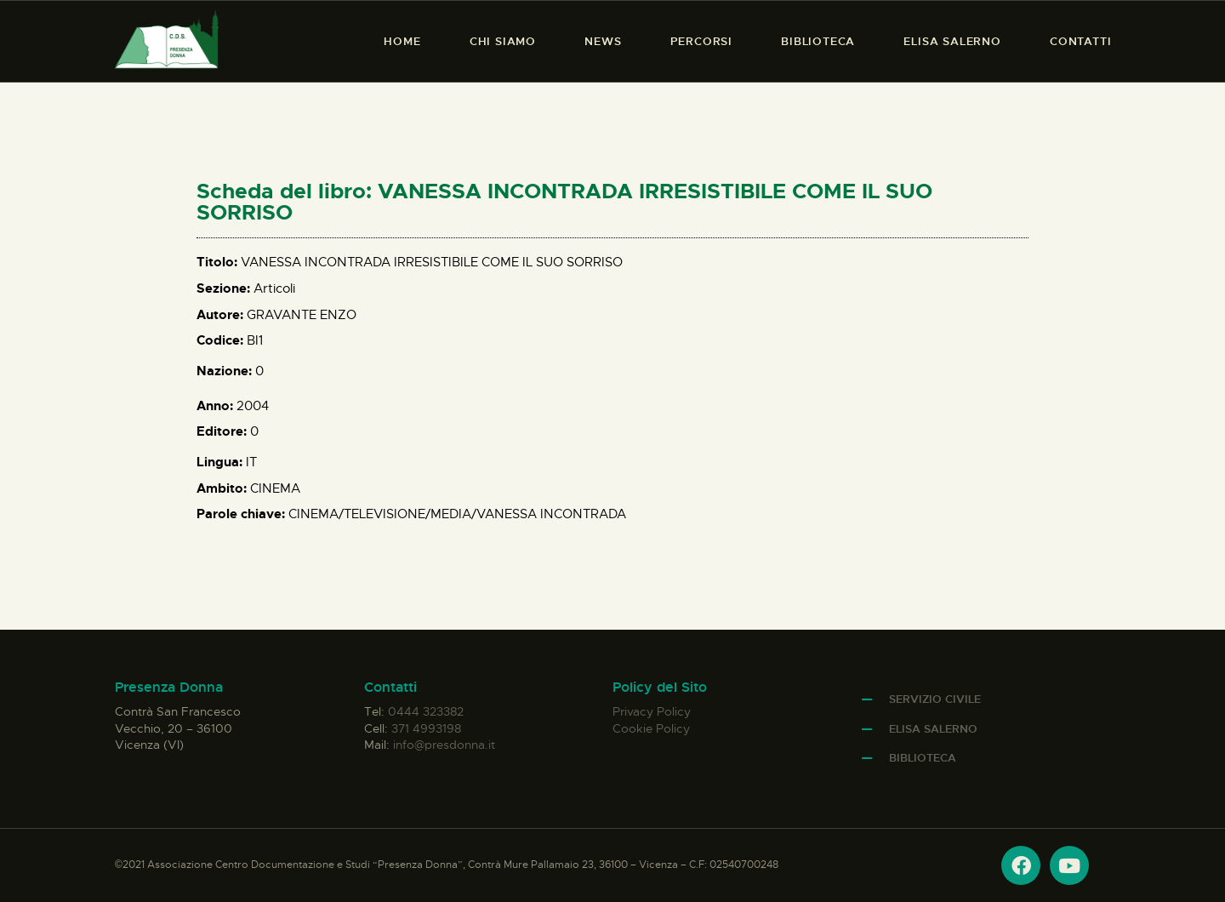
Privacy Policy (651, 711)
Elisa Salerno (933, 729)
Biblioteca (922, 758)
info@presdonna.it (444, 744)
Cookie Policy (651, 728)
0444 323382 (426, 711)
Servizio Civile (935, 699)
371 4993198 (426, 728)
